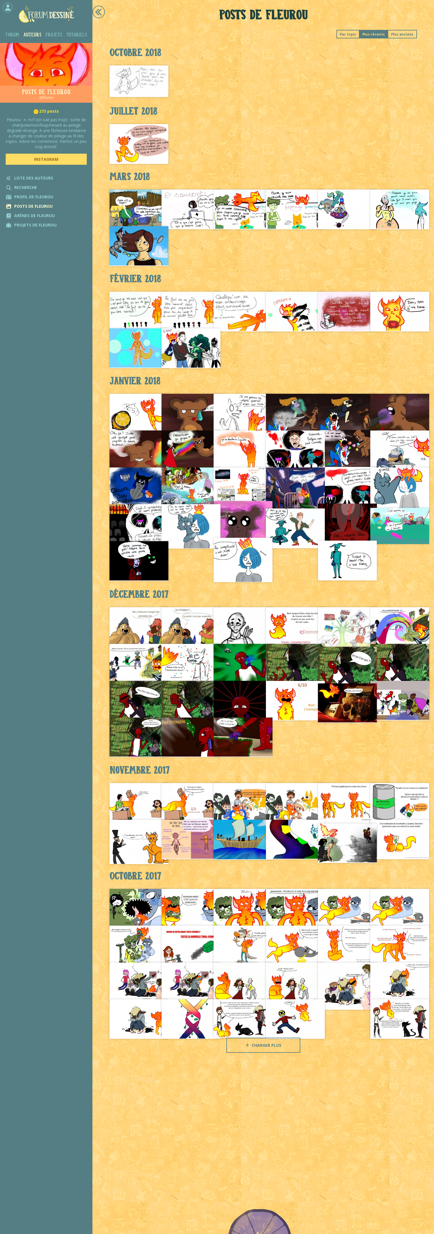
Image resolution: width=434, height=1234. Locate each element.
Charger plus (263, 1045)
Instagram (46, 159)
